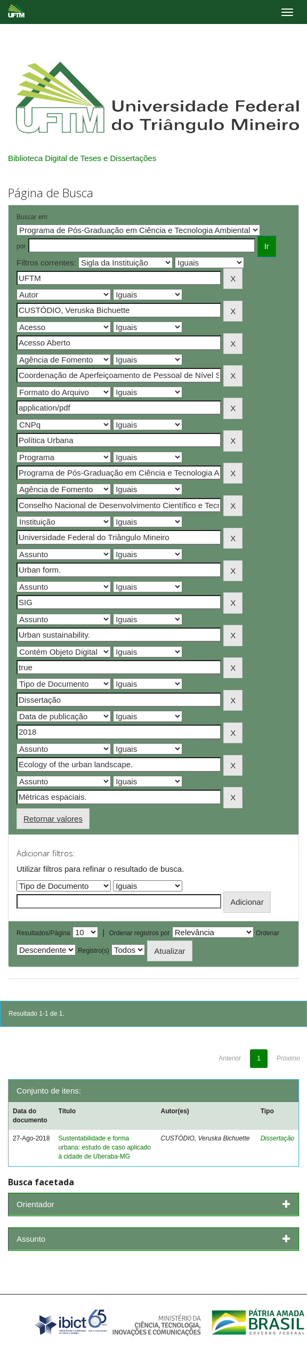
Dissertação (277, 1138)
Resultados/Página (43, 933)
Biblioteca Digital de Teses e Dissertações (82, 158)
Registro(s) (93, 950)
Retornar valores (53, 818)
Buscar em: (33, 217)
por (21, 246)
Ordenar (267, 933)
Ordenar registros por (139, 933)
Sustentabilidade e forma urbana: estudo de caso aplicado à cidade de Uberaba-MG (104, 1147)
